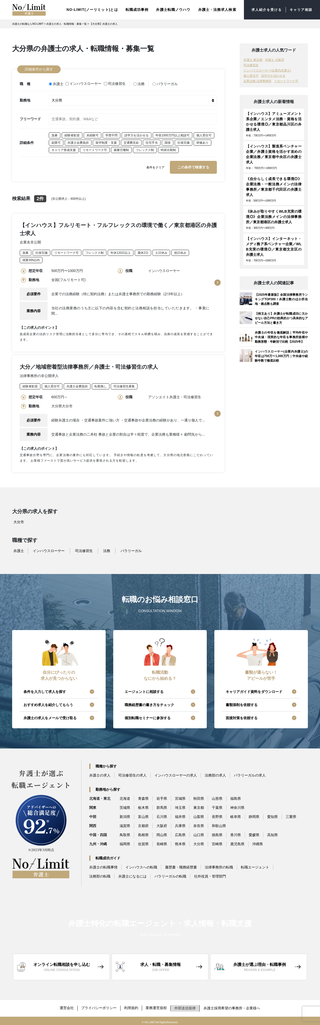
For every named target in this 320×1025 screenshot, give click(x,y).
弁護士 (56, 82)
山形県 (217, 797)
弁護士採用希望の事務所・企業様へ (232, 1006)
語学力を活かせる (136, 133)
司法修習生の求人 (132, 774)
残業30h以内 (31, 258)
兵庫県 (180, 824)
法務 (139, 82)
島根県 (143, 833)
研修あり (202, 140)
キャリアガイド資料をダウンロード (254, 690)
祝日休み (180, 251)
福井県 (180, 815)
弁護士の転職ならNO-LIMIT (27, 23)
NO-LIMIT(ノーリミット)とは (88, 9)
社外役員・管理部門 (210, 875)
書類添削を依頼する (242, 703)
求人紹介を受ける (264, 9)
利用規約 (131, 1006)
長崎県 (161, 842)
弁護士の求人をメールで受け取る (50, 716)
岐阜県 (235, 815)
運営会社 (66, 1006)
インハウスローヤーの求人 (175, 774)
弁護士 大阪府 (274, 59)
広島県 (180, 833)
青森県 (143, 797)
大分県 (198, 842)
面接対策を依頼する (242, 716)
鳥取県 (125, 833)
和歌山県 (219, 824)
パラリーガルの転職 (170, 875)
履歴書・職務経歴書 (181, 866)
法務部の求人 (215, 774)
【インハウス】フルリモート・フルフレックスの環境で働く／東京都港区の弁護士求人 (118, 227)
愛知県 (272, 815)
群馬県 (161, 806)
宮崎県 (217, 842)
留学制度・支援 (106, 140)
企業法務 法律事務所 (257, 80)
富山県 (143, 815)
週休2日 (143, 251)
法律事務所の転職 (219, 866)
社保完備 (183, 140)
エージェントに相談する (144, 690)
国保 (168, 140)
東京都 (198, 806)
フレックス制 (145, 148)
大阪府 (161, 824)
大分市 (18, 520)
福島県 (235, 797)
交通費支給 (131, 140)
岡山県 (161, 833)
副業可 (56, 140)
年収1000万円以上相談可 (172, 133)
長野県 (217, 815)
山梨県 (198, 815)
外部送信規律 (186, 1006)
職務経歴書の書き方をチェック (149, 703)
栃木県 (143, 806)
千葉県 (217, 806)
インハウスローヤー (84, 82)
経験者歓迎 (72, 133)
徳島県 (217, 833)
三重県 (291, 815)
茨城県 (125, 806)
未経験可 (92, 133)
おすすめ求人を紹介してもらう (48, 703)
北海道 (125, 797)
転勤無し (101, 385)
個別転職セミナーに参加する (148, 716)
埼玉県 (180, 806)
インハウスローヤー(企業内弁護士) (267, 69)
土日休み (161, 251)
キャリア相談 (300, 9)
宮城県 (180, 797)
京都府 (143, 824)
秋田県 (198, 797)
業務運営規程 (157, 1006)
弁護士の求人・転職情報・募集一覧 (66, 23)
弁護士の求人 (99, 774)
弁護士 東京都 (252, 59)
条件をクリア (155, 165)
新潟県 (125, 815)
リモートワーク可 (95, 148)
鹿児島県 (237, 842)
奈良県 (198, 824)
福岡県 (125, 842)
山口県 (198, 833)
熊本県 (180, 842)
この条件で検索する (193, 165)
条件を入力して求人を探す (45, 690)
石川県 (161, 815)
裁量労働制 (121, 148)
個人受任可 (204, 133)
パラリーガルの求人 (250, 774)
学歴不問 (111, 133)
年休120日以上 (120, 251)
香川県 (235, 833)
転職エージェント (255, 866)
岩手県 (161, 797)
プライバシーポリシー (99, 1006)
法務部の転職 (99, 875)
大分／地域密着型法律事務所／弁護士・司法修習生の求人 (89, 365)
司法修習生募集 (124, 385)
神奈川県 (237, 806)
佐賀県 (143, 842)
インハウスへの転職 (141, 866)
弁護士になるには (132, 875)
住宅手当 (152, 140)
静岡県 (254, 815)
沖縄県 (257, 842)
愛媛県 (254, 833)
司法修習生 (115, 82)
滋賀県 (125, 824)
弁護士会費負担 (78, 140)
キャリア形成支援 (64, 148)
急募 (55, 133)
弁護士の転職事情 (103, 866)
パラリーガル (165, 82)
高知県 (272, 833)
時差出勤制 (168, 148)
